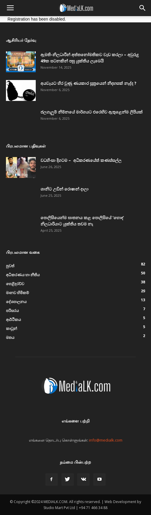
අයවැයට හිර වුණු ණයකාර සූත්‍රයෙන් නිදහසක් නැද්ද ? (88, 83)
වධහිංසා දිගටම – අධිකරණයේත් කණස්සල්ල (81, 160)
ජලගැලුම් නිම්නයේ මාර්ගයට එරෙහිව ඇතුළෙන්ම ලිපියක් (92, 112)
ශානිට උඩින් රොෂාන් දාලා (64, 189)
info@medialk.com (105, 440)
